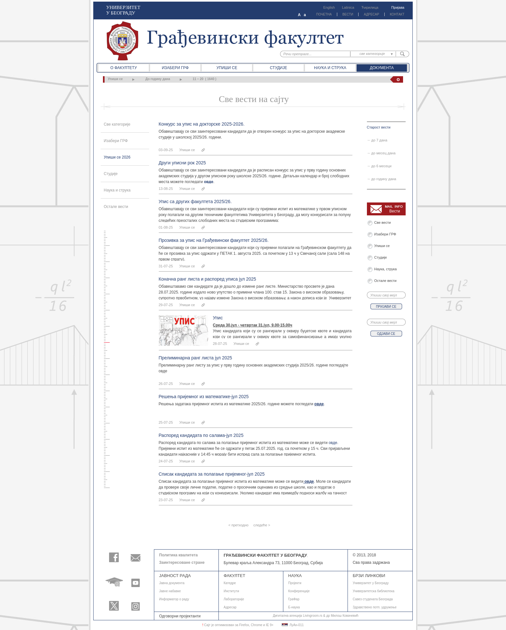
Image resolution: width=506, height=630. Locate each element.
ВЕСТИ (347, 14)
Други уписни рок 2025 (182, 162)
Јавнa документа (172, 583)
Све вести (383, 222)
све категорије (372, 54)
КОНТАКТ (397, 14)
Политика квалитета (178, 555)
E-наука (294, 607)
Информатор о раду (174, 599)
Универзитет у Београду (371, 583)
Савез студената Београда (373, 599)
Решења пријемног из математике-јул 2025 (204, 396)
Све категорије (117, 124)
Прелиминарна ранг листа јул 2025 (195, 357)
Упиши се (227, 68)
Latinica (348, 7)
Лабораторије (234, 599)
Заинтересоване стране (182, 562)
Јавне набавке (170, 591)
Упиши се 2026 (117, 157)
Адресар (230, 607)
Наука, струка (385, 269)
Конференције (298, 591)
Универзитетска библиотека (373, 591)
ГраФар (293, 599)
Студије (278, 68)
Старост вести (378, 127)
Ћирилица (370, 7)
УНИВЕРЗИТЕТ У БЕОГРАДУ (123, 10)
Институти (231, 591)
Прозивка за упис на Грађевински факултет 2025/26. (214, 240)
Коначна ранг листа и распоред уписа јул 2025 (207, 279)
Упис (218, 317)
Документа (382, 68)
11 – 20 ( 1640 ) (204, 79)
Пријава (397, 7)
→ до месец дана (381, 153)
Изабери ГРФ (175, 68)
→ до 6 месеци (379, 166)
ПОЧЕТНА (324, 14)
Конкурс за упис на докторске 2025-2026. (202, 124)
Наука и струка (330, 68)
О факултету (123, 68)
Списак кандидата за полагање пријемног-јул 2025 (212, 474)
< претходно (238, 525)
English (329, 7)
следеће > (261, 525)
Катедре (230, 583)
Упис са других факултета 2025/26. (195, 201)
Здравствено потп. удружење (375, 607)
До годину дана (157, 79)
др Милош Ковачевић (342, 615)
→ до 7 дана (377, 140)
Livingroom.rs (312, 615)
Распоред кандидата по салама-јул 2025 (201, 435)
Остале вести (116, 206)
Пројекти (294, 583)
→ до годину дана (381, 179)
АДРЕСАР (371, 14)
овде (333, 442)
